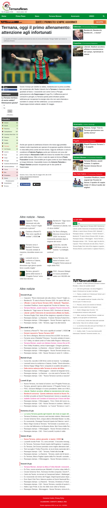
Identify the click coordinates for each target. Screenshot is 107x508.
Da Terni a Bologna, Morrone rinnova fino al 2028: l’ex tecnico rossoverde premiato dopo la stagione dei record (58, 236)
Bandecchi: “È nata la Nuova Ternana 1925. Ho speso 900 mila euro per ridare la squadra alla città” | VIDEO (63, 300)
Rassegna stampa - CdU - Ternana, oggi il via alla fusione (45, 323)
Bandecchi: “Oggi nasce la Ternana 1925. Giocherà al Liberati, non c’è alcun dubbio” (54, 310)
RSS (65, 502)
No (4, 108)
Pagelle (76, 141)
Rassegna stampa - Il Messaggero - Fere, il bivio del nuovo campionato (50, 401)
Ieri (79, 223)
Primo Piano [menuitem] (20, 16)
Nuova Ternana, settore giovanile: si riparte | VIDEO (43, 439)
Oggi (75, 223)
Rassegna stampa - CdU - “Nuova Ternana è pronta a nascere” (47, 376)
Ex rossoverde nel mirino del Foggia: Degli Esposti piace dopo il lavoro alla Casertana (55, 477)
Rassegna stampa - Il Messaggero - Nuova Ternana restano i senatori (49, 459)
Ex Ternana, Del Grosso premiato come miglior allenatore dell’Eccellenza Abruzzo (54, 446)
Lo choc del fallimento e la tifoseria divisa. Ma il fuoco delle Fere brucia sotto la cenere (55, 426)
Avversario (77, 124)
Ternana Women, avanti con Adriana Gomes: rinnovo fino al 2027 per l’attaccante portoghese (58, 343)
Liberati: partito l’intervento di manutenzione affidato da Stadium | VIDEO (50, 313)
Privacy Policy (59, 498)
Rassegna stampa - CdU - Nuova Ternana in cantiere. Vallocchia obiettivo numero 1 (54, 403)
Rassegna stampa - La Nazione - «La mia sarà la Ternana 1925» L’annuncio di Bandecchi (56, 373)
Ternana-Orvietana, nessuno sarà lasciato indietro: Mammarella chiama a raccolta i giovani (57, 416)
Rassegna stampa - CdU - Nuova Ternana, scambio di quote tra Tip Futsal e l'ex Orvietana (57, 484)
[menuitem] (103, 16)
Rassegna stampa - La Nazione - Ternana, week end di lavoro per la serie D (51, 454)
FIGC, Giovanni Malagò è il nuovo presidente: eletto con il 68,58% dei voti (51, 389)
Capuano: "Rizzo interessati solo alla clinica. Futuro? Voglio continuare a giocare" (53, 298)
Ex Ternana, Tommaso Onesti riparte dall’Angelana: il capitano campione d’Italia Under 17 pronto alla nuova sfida (65, 444)
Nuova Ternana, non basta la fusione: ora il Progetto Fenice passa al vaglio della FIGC (55, 384)
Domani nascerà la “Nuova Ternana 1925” (39, 333)
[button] (10, 111)
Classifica (6, 119)
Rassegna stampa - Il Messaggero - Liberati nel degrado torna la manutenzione (53, 371)
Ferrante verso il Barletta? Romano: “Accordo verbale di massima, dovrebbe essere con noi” (31, 250)
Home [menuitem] (4, 16)
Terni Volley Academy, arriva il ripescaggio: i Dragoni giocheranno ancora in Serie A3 (54, 345)
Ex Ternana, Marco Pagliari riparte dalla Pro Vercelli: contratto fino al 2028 (51, 456)
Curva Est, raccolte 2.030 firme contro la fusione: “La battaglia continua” (50, 361)
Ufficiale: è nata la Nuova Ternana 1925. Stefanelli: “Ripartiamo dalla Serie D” (52, 303)
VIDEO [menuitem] (91, 16)
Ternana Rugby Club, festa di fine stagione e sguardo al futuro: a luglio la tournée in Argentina (58, 315)
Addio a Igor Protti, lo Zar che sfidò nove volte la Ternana (44, 487)
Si (4, 105)
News (26, 175)
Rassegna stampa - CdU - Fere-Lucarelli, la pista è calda (44, 431)
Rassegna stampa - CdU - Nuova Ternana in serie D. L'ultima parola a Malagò (52, 353)
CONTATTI (53, 502)
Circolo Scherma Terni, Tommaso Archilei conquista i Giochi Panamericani (51, 472)
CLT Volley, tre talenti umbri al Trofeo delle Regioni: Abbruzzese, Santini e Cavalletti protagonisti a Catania (62, 340)
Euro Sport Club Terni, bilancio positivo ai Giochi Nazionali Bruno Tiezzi (50, 479)
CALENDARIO (44, 502)
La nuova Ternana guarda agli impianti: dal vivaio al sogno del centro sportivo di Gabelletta (57, 414)
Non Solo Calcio (79, 174)
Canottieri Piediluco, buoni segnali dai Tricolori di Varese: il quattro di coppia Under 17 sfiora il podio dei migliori (64, 305)
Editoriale (77, 27)
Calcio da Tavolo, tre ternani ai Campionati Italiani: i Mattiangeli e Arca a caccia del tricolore (57, 474)
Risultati (10, 115)
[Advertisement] (89, 89)
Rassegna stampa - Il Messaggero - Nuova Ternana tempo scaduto (48, 350)
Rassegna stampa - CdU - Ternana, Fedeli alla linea (43, 451)
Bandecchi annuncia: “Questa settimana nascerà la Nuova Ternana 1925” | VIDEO (54, 393)
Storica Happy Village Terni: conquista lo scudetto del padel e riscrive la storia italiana (55, 366)
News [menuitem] (37, 16)
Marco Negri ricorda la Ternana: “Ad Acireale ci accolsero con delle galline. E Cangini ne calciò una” (60, 424)
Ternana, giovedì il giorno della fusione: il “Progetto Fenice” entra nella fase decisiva (54, 386)
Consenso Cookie (48, 498)
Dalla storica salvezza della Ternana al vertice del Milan (44, 368)
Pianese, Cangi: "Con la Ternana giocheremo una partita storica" (93, 130)
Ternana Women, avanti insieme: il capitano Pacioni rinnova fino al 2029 (50, 308)
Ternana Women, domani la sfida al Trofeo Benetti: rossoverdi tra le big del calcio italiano (56, 467)
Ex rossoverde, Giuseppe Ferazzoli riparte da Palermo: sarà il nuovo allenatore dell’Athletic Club (59, 421)
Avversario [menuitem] (75, 16)
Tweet (37, 184)
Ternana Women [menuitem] (55, 16)
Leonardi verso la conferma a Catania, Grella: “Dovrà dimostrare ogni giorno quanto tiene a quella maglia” (31, 263)
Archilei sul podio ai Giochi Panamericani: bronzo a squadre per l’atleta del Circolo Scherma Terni (59, 396)
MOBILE (60, 502)
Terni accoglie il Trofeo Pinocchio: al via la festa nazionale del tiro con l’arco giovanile (55, 449)
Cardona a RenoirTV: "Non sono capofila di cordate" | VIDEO (33, 234)
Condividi (25, 184)
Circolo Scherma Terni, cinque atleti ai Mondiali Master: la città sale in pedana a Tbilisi (55, 419)
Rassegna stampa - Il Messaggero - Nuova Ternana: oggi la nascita (48, 320)
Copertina (77, 43)
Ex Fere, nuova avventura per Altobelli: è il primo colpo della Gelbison (49, 469)
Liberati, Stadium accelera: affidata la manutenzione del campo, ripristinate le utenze (54, 391)
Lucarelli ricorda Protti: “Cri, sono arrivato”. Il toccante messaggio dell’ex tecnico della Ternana (58, 441)
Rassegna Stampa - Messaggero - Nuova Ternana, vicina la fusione (48, 489)
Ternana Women (79, 157)
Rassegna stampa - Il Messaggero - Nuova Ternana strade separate (49, 429)
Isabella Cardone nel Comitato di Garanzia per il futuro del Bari (47, 398)
